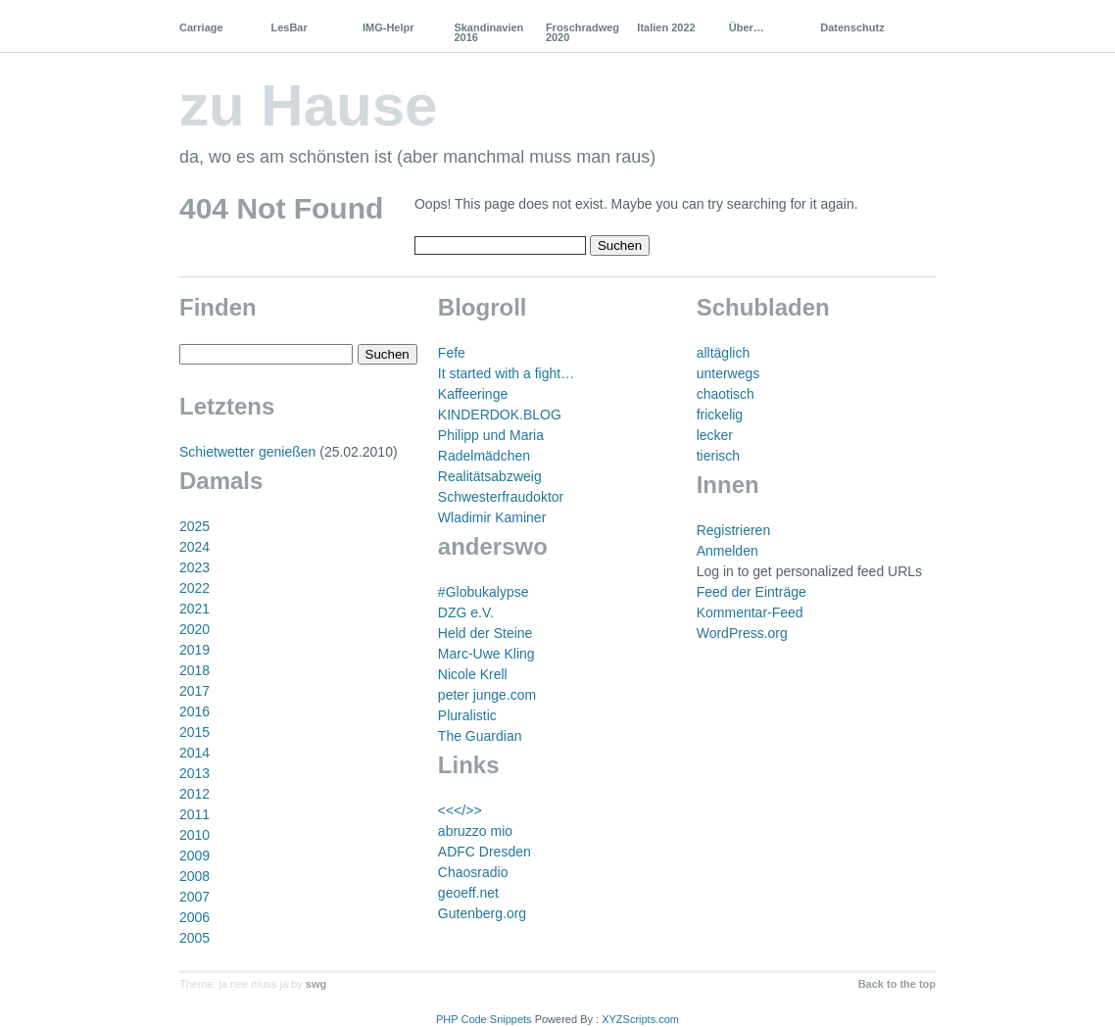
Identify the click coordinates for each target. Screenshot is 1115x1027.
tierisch (718, 456)
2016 (194, 711)
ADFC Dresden (484, 851)
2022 (194, 588)
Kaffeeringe (473, 394)
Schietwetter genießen (247, 452)
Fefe (451, 353)
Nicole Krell (473, 674)
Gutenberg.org (482, 913)
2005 (194, 938)
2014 (194, 752)
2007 (194, 897)
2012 (194, 794)
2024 (194, 547)
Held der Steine (485, 633)
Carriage (201, 27)
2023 (194, 567)
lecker (715, 435)
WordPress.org (742, 633)
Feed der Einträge (751, 592)
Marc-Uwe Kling (486, 653)
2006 (194, 917)
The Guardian (480, 736)
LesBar (288, 27)
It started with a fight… (506, 373)
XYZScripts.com (640, 1019)
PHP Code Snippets (484, 1019)
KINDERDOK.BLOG (499, 414)
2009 (194, 855)
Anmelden (727, 551)
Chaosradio (473, 872)
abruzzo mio (475, 831)
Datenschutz (852, 27)
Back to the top (897, 984)
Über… (746, 27)
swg (316, 984)
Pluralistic (467, 715)
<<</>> (460, 810)
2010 (194, 835)
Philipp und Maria (491, 435)
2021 (194, 608)
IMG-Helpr (388, 27)
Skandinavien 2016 (488, 32)
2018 (194, 670)
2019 (194, 650)
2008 (194, 876)
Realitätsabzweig (490, 476)
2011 (194, 814)
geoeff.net (468, 893)
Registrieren (733, 530)
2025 (194, 526)
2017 (194, 691)
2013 (194, 773)
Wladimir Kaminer (492, 517)
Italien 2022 (666, 27)
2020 (194, 629)
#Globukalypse (483, 592)
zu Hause (308, 105)
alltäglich (723, 353)
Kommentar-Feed (750, 612)
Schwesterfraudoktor (500, 497)
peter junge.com (487, 695)
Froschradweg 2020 (582, 32)
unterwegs (728, 373)
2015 (194, 732)
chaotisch (725, 394)
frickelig (720, 414)
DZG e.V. (466, 612)
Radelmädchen (484, 456)
